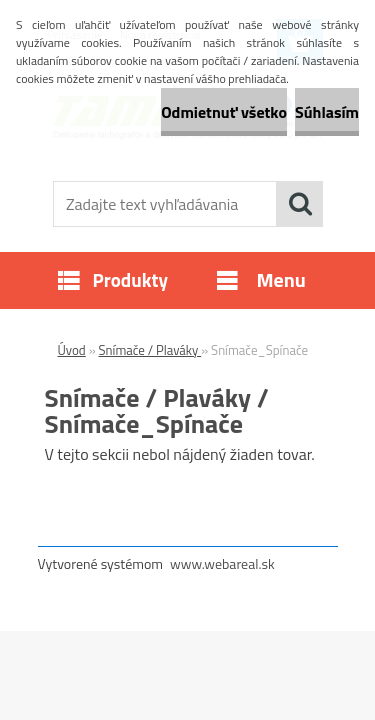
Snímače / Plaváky (150, 350)
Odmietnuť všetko (224, 112)
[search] (300, 204)
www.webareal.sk (222, 563)
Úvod (72, 350)
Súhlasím (327, 112)
